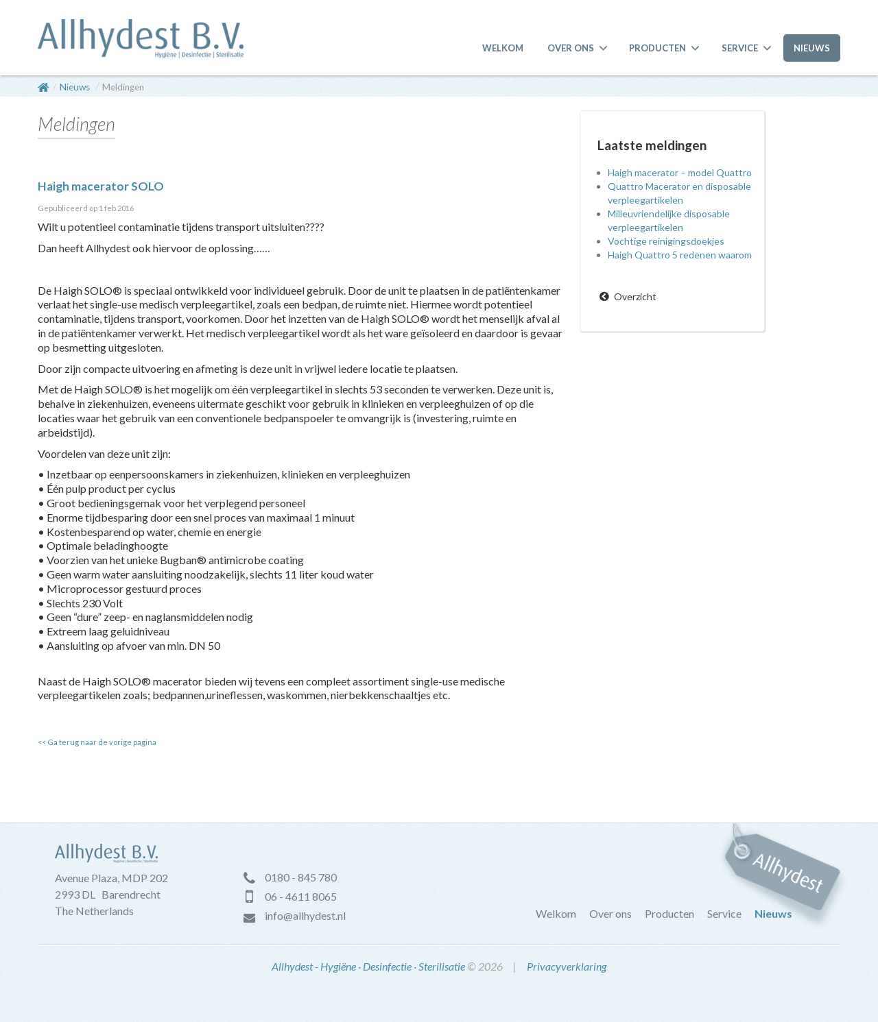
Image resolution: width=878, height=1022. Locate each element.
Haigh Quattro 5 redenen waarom (680, 254)
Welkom (502, 47)
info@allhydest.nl (305, 915)
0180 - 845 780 (301, 877)
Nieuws (812, 47)
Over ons (570, 47)
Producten (657, 47)
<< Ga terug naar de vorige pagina (97, 742)
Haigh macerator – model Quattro (680, 172)
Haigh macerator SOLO (101, 186)
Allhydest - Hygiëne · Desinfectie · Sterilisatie (368, 966)
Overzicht (635, 296)
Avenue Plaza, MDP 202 (111, 877)
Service (740, 47)
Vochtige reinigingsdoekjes (666, 241)
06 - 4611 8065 (301, 896)
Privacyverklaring (566, 966)
